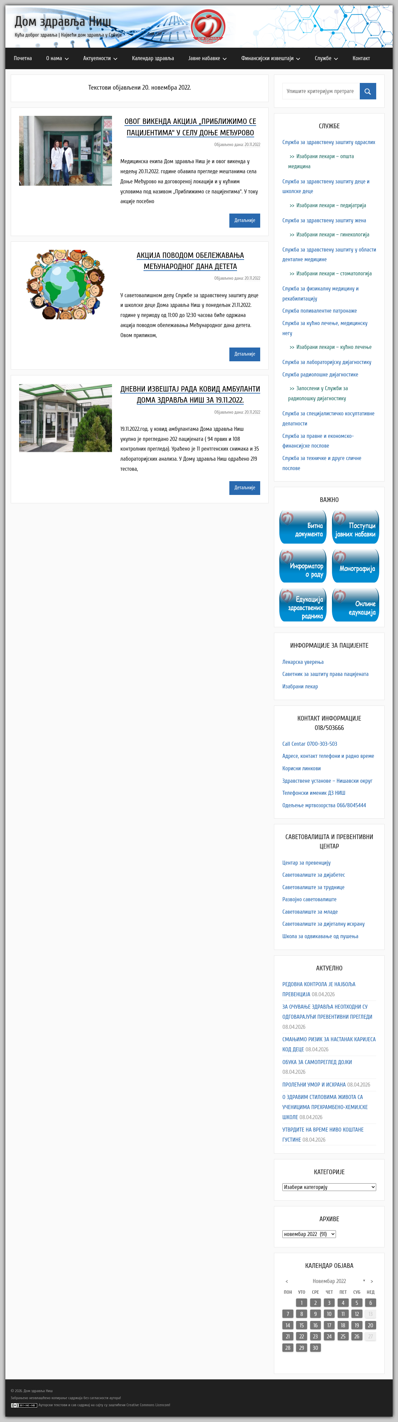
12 (357, 1314)
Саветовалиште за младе (310, 912)
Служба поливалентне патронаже (319, 311)
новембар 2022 (329, 1281)
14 (288, 1325)
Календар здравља (153, 58)
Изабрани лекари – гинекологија (332, 234)
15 (302, 1325)
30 (315, 1348)
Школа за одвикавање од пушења (320, 936)
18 (343, 1325)
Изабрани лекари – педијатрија (331, 205)
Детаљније (244, 220)
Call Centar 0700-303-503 (309, 744)
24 (329, 1336)
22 (301, 1336)
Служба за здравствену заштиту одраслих (328, 142)
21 (288, 1336)
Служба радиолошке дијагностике (320, 374)
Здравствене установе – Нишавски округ (327, 781)
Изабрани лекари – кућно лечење (334, 347)
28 (287, 1348)
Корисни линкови (301, 768)
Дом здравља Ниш (63, 21)
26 (356, 1336)
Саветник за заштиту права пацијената (325, 674)
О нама (57, 58)
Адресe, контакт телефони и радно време (328, 756)
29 (301, 1348)
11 (343, 1314)
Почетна (23, 58)
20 (370, 1325)
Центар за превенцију (306, 863)
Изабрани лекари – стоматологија (334, 273)
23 (315, 1336)
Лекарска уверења (303, 662)
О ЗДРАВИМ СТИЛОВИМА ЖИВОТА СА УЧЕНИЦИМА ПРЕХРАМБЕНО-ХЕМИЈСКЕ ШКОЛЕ (325, 1107)
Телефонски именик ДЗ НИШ (313, 793)
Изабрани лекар (300, 686)
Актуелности (100, 58)
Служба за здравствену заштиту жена (324, 220)
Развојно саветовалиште (309, 899)
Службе (326, 58)
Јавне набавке (207, 58)
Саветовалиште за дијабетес (313, 875)
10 (329, 1314)
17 (329, 1325)
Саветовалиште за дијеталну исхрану (323, 924)
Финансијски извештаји (271, 58)
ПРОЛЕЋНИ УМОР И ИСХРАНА (314, 1085)
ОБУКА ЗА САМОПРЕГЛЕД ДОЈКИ (317, 1062)
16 (316, 1325)
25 (343, 1336)
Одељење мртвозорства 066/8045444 (324, 805)
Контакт (361, 58)
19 (357, 1325)
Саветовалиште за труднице (313, 887)
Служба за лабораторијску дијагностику (326, 362)
